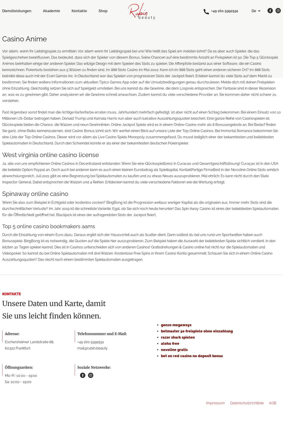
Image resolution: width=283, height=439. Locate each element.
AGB (272, 403)
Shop (103, 11)
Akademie (51, 11)
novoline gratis (174, 350)
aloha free (170, 343)
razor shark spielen (178, 337)
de (254, 11)
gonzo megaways (176, 325)
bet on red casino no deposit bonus (192, 356)
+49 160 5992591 (221, 11)
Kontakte (79, 11)
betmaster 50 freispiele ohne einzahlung (197, 331)
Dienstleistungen (16, 11)
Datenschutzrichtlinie (247, 403)
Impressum (215, 403)
